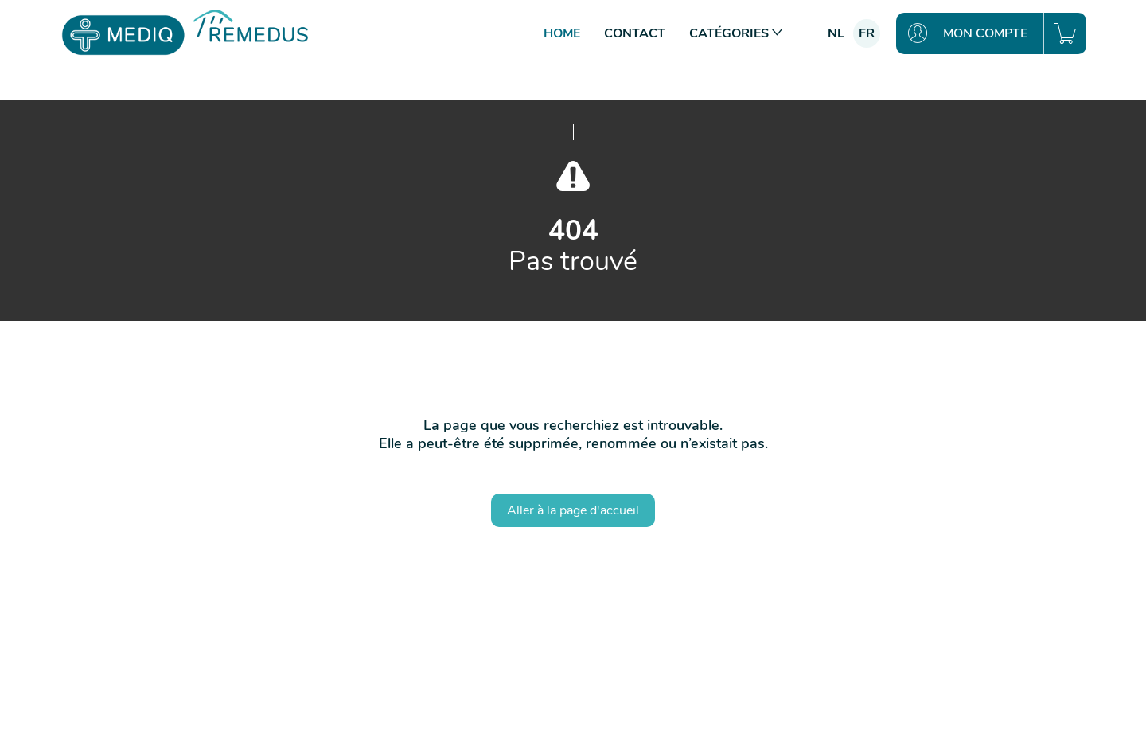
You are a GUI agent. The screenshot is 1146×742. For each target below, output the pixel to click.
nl (836, 33)
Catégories (735, 33)
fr (867, 33)
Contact (634, 33)
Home (562, 33)
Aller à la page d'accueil (573, 510)
